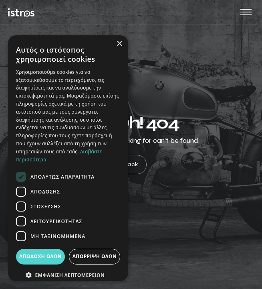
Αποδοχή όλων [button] (40, 256)
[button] (68, 275)
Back (131, 164)
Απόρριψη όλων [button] (95, 256)
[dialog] (68, 158)
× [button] (119, 44)
